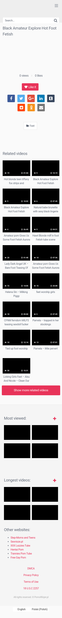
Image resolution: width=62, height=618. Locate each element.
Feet (30, 125)
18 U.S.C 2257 (31, 588)
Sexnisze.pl (17, 541)
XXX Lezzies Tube (20, 545)
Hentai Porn (17, 549)
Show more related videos (31, 390)
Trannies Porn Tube (21, 553)
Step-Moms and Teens (23, 537)
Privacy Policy (31, 575)
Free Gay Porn (18, 557)
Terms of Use (31, 581)
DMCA (31, 568)
